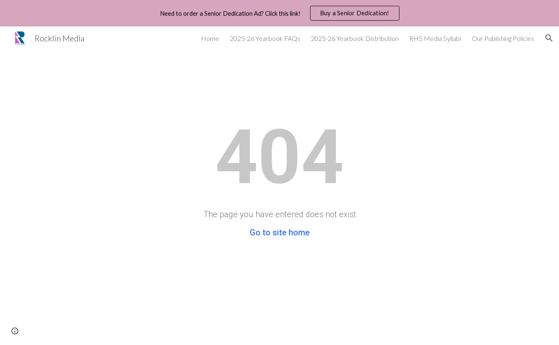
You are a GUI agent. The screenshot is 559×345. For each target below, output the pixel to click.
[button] (549, 38)
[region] (279, 13)
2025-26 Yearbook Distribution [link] (355, 38)
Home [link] (210, 38)
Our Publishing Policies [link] (503, 38)
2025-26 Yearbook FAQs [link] (265, 38)
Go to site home (280, 232)
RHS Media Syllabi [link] (435, 38)
